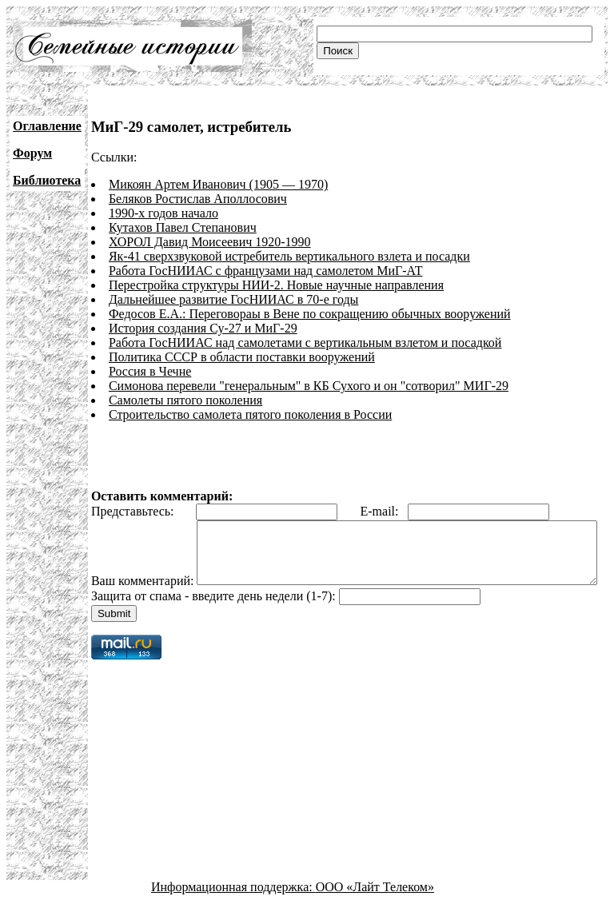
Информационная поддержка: (233, 910)
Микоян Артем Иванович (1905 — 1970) (218, 184)
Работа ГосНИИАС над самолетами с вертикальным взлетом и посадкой (305, 342)
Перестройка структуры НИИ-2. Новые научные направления (276, 285)
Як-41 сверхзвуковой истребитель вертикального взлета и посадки (289, 256)
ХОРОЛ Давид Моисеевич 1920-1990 (210, 242)
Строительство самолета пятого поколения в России (250, 414)
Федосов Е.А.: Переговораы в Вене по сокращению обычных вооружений (310, 314)
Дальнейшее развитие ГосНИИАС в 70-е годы (233, 299)
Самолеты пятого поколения (185, 400)
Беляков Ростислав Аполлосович (198, 198)
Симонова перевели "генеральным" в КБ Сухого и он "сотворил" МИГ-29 (308, 385)
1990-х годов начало (163, 213)
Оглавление (47, 126)
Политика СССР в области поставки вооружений (242, 357)
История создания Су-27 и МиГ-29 (203, 328)
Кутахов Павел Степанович (183, 227)
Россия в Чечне (150, 371)
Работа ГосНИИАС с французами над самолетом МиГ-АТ (266, 270)
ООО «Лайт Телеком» (375, 910)
